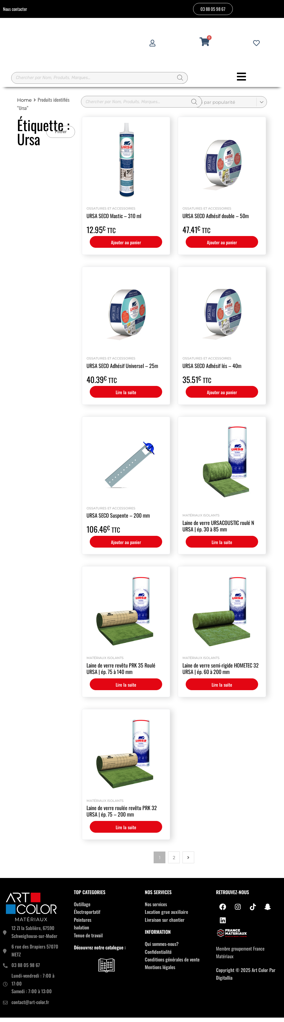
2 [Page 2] (174, 862)
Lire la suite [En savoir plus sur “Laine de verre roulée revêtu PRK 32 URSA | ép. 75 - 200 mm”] (126, 831)
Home (24, 104)
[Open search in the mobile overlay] (99, 80)
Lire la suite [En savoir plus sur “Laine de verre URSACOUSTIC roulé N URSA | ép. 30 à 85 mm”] (222, 546)
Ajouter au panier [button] (126, 246)
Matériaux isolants (201, 520)
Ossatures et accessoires (111, 213)
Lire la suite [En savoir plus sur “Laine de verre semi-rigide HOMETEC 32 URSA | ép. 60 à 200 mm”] (222, 689)
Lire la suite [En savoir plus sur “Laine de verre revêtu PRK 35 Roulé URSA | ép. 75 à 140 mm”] (126, 689)
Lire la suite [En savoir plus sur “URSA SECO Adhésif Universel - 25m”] (126, 396)
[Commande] (230, 106)
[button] (60, 136)
